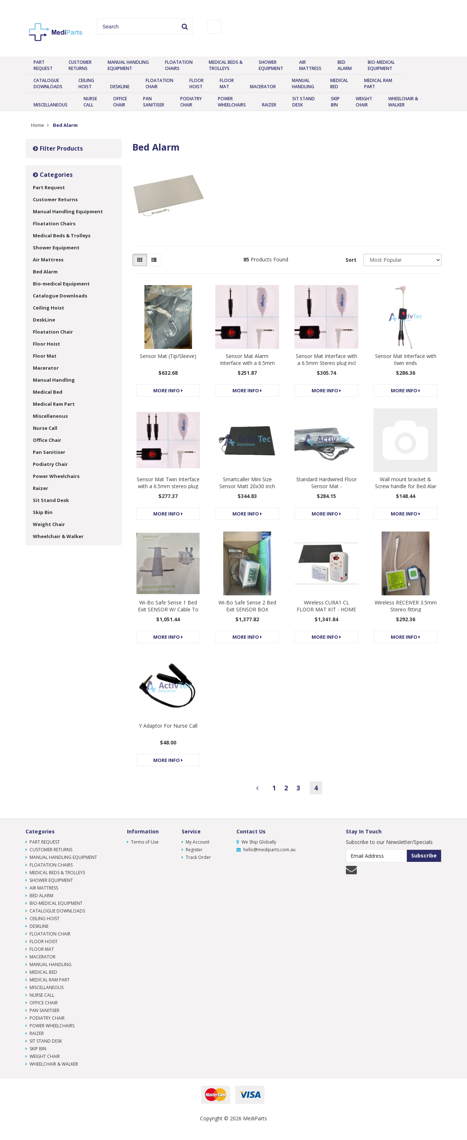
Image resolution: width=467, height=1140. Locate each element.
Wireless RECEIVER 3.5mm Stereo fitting (406, 606)
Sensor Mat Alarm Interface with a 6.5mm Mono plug (247, 363)
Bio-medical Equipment (381, 65)
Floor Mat (227, 83)
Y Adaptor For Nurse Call (168, 725)
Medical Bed (339, 83)
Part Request (43, 65)
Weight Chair (364, 102)
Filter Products (58, 148)
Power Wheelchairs (232, 102)
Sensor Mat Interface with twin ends (405, 359)
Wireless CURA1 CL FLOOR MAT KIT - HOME (326, 606)
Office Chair (120, 102)
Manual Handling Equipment (128, 65)
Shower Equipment (271, 65)
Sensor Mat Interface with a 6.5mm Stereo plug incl (326, 359)
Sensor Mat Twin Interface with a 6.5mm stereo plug (168, 483)
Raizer (269, 105)
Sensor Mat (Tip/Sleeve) (168, 356)
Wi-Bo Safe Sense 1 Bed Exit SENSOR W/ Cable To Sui (168, 609)
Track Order (196, 857)
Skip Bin (335, 102)
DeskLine (120, 86)
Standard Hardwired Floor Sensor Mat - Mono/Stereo (326, 486)
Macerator (263, 86)
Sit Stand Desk (303, 102)
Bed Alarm (344, 65)
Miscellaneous (50, 105)
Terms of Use (143, 842)
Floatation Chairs (179, 65)
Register (192, 850)
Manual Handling (303, 83)
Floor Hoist (196, 83)
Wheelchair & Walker (403, 102)
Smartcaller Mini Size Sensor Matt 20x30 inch (247, 483)
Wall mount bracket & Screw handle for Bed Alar (405, 483)
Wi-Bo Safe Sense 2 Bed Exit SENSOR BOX (247, 606)
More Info (168, 390)
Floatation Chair (159, 83)
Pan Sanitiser (153, 102)
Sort (351, 259)
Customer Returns (80, 65)
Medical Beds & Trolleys (226, 65)
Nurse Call (90, 102)
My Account (195, 842)
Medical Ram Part (378, 83)
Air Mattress (310, 65)
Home (37, 125)
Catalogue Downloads (48, 83)
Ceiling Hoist (86, 83)
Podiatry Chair (191, 102)
